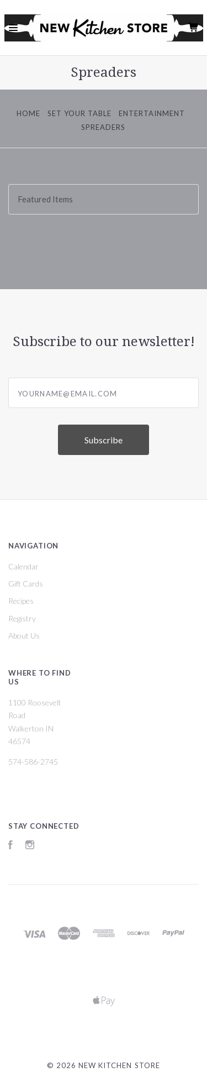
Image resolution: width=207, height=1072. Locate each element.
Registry (22, 618)
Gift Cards (25, 583)
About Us (24, 635)
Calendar (23, 566)
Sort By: (23, 171)
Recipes (21, 600)
